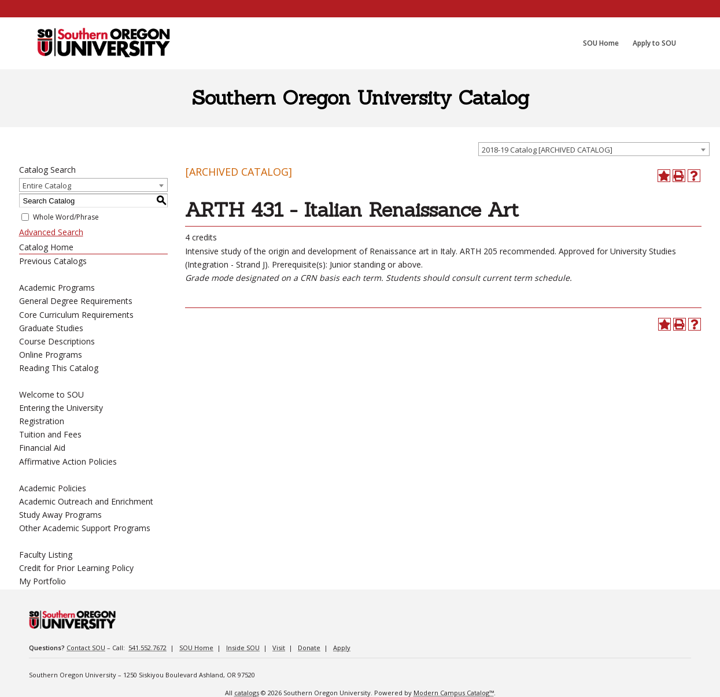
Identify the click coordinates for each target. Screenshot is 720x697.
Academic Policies (52, 488)
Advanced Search (51, 232)
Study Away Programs (60, 514)
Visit (278, 647)
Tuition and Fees (50, 434)
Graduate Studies (51, 327)
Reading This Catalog (58, 367)
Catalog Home (46, 247)
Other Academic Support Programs (84, 527)
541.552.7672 (147, 647)
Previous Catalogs (53, 260)
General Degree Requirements (75, 300)
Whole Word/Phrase (66, 217)
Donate (309, 647)
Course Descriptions (57, 341)
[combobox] (594, 149)
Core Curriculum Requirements (76, 314)
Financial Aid (42, 447)
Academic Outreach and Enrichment (86, 501)
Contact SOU (86, 647)
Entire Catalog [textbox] (47, 185)
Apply (341, 647)
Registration (41, 421)
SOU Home (196, 647)
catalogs (246, 692)
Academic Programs (57, 287)
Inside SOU (243, 647)
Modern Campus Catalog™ (453, 692)
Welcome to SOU (51, 394)
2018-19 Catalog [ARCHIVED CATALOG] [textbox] (547, 149)
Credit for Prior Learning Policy (76, 567)
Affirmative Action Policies (68, 461)
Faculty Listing (45, 554)
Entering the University (61, 407)
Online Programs (50, 354)
